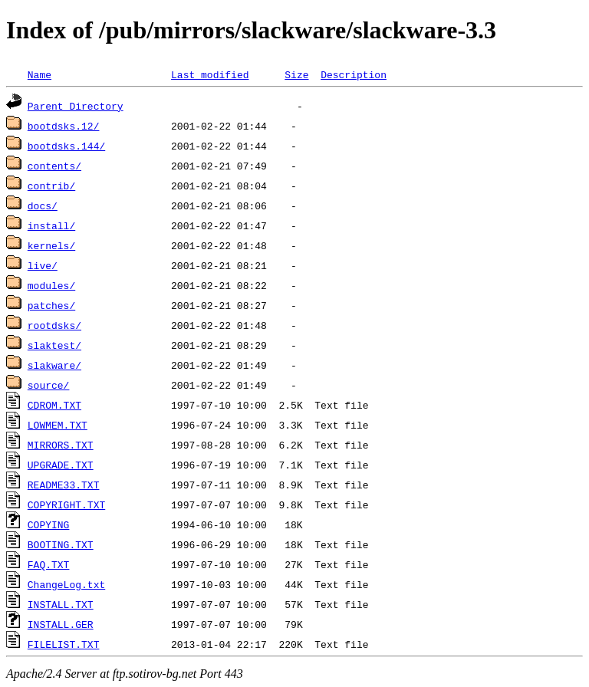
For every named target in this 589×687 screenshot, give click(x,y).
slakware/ (54, 365)
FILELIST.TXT (64, 644)
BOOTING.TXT (61, 544)
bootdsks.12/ (64, 126)
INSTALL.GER (61, 624)
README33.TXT (64, 484)
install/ (51, 225)
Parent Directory (75, 106)
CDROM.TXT (54, 405)
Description (354, 74)
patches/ (51, 305)
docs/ (43, 205)
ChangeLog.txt (66, 584)
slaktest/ (54, 345)
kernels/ (51, 245)
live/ (43, 265)
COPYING (49, 524)
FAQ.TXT (49, 564)
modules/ (51, 285)
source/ (49, 385)
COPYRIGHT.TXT (66, 504)
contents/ (54, 166)
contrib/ (51, 185)
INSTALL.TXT (61, 604)
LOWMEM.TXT (57, 425)
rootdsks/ (54, 325)
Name (39, 74)
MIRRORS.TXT (61, 445)
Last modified (209, 74)
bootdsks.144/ (66, 146)
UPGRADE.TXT (61, 465)
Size (296, 74)
